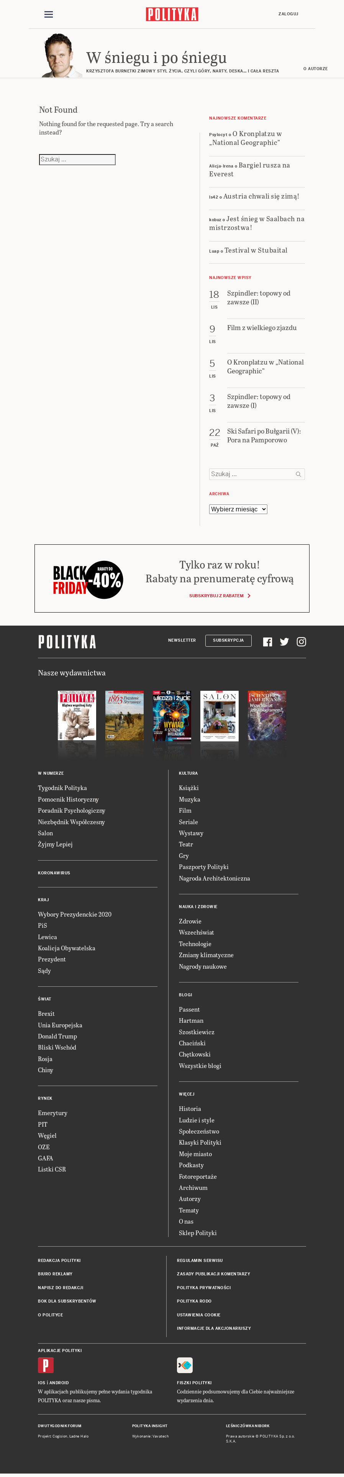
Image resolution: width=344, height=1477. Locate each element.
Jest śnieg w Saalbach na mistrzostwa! (257, 224)
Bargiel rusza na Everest (249, 170)
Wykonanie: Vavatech (150, 1437)
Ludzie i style (197, 1121)
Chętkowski (195, 1055)
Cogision (59, 1437)
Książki (189, 789)
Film (185, 811)
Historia (190, 1109)
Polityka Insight (150, 1427)
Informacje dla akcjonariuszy (214, 1329)
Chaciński (192, 1044)
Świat (44, 1000)
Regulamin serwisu (200, 1261)
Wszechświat (196, 933)
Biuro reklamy (55, 1275)
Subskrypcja (228, 641)
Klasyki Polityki (200, 1143)
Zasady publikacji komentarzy (213, 1275)
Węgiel (47, 1136)
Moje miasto (195, 1154)
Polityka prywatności (204, 1288)
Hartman (191, 1021)
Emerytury (52, 1114)
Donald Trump (57, 1037)
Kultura (188, 774)
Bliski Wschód (57, 1048)
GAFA (45, 1159)
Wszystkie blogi (200, 1066)
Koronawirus (54, 874)
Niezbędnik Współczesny (71, 822)
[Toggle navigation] (48, 14)
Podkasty (191, 1166)
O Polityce (50, 1316)
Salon (45, 834)
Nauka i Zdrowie (198, 907)
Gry (184, 856)
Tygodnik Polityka (62, 789)
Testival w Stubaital (256, 251)
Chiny (45, 1070)
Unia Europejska (60, 1026)
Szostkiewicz (197, 1032)
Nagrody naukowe (203, 967)
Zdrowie (190, 922)
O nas (186, 1222)
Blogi (185, 996)
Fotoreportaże (198, 1177)
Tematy (189, 1211)
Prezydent (52, 960)
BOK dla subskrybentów (67, 1302)
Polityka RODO (194, 1302)
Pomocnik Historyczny (68, 800)
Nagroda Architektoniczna (214, 879)
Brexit (46, 1014)
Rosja (45, 1059)
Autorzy (190, 1200)
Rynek (45, 1099)
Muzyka (189, 800)
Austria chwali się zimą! (261, 197)
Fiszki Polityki (194, 1384)
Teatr (186, 845)
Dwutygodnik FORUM (60, 1427)
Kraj (43, 901)
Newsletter (182, 641)
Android (59, 1384)
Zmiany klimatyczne (206, 955)
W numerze (51, 774)
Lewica (47, 937)
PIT (43, 1125)
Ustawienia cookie (199, 1316)
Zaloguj (288, 14)
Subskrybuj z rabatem (219, 597)
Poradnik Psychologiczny (71, 811)
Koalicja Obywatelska (66, 949)
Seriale (188, 822)
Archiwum (193, 1188)
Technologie (195, 944)
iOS (42, 1384)
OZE (44, 1147)
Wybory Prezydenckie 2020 (74, 915)
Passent (189, 1010)
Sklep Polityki (198, 1233)
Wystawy (191, 834)
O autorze (317, 69)
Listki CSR (52, 1170)
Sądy (44, 971)
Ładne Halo (79, 1437)
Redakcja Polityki (59, 1261)
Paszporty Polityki (204, 867)
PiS (42, 926)
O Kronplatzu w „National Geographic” (245, 139)
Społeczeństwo (199, 1132)
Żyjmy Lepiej (55, 845)
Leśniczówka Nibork (247, 1427)
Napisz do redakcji (60, 1288)
